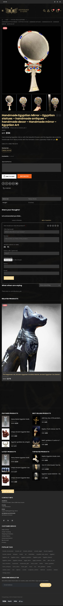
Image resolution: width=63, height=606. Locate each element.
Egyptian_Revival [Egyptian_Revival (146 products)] (47, 557)
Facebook (3, 183)
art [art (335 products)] (25, 554)
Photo (5, 247)
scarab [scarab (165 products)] (24, 570)
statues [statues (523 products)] (56, 570)
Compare (8, 188)
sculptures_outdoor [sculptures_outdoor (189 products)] (33, 570)
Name (6, 264)
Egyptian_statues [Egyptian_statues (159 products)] (17, 561)
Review (6, 236)
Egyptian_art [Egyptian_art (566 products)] (6, 557)
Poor (48, 226)
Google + (13, 183)
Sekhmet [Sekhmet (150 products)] (42, 570)
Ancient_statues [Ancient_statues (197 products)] (7, 554)
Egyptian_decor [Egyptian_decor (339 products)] (15, 557)
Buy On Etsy (24, 176)
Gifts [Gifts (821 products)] (44, 561)
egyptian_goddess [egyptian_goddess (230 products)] (26, 557)
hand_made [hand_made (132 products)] (34, 564)
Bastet (4, 373)
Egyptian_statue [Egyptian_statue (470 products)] (7, 561)
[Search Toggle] (44, 11)
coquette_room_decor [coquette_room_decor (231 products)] (42, 554)
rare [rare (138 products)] (13, 570)
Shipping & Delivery (7, 534)
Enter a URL (11, 251)
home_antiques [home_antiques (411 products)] (7, 567)
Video (8, 247)
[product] (31, 338)
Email (16, 183)
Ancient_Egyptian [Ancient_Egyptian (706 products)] (48, 551)
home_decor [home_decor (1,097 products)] (16, 567)
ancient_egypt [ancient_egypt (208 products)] (38, 551)
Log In (5, 2)
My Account (5, 540)
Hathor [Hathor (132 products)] (41, 564)
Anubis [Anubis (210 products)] (21, 554)
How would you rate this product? (15, 226)
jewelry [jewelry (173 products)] (49, 567)
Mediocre (50, 226)
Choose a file (8, 257)
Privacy (4, 543)
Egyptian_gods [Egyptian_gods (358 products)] (37, 557)
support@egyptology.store (10, 511)
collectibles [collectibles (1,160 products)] (31, 554)
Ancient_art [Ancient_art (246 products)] (18, 551)
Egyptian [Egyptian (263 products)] (52, 554)
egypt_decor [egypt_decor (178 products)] (27, 561)
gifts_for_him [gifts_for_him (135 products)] (51, 561)
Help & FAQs (5, 530)
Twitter (6, 183)
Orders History (6, 536)
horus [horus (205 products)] (30, 567)
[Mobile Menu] (3, 10)
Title (8, 229)
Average (53, 226)
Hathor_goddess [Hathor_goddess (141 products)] (49, 564)
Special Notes (6, 162)
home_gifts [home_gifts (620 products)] (24, 567)
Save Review (9, 278)
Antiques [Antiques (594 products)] (15, 554)
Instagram (12, 521)
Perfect (58, 226)
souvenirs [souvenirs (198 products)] (49, 570)
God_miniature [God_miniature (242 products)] (6, 564)
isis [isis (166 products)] (35, 567)
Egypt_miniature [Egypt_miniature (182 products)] (37, 561)
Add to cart (10, 176)
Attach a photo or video (11, 245)
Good (55, 226)
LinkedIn (10, 183)
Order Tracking (6, 532)
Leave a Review (17, 220)
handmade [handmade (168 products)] (15, 564)
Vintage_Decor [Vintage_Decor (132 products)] (6, 573)
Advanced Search (7, 538)
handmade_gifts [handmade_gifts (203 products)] (24, 564)
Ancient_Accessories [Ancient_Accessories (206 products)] (8, 551)
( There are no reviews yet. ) (18, 128)
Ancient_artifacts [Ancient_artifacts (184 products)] (27, 551)
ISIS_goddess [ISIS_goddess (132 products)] (41, 567)
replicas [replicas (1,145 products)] (18, 570)
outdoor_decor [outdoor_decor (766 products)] (6, 570)
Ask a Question (46, 220)
